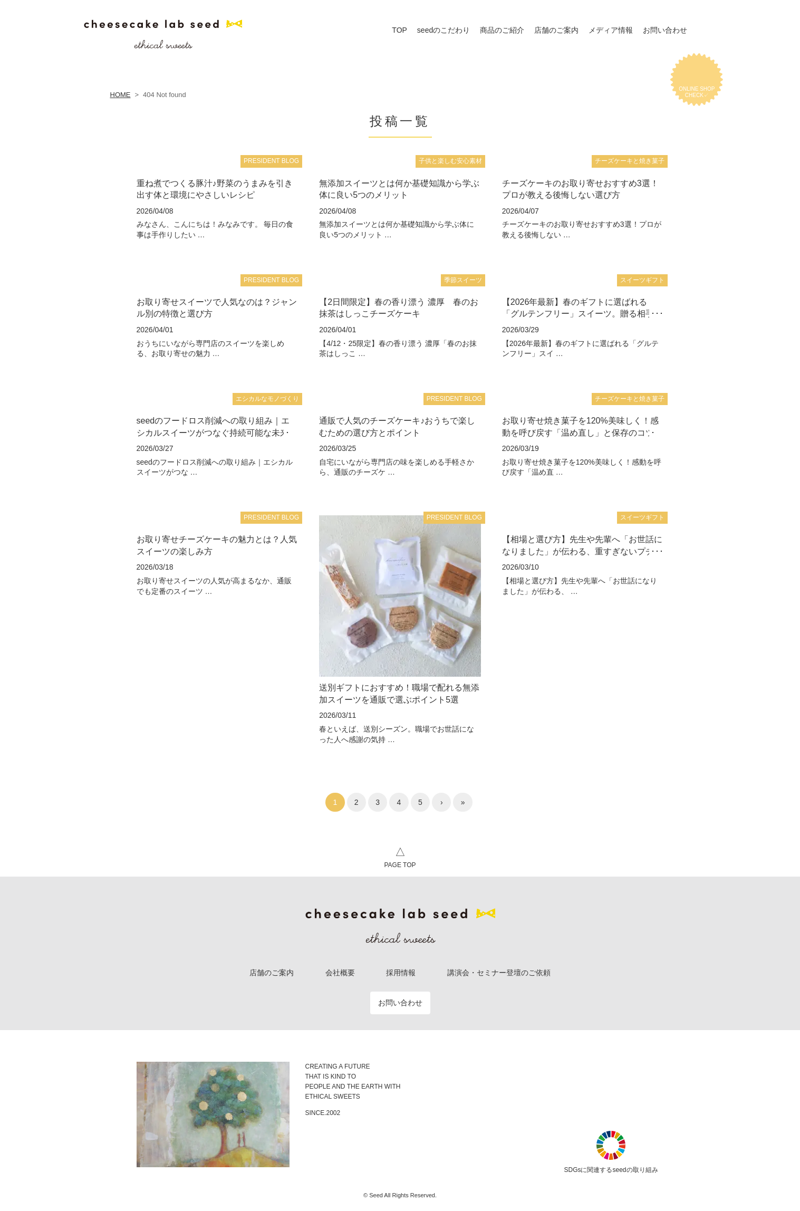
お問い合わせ (400, 1002)
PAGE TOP (400, 856)
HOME (120, 95)
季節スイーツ (463, 280)
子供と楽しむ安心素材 (450, 161)
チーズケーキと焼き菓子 (629, 161)
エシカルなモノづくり (267, 398)
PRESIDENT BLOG (271, 161)
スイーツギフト (642, 280)
